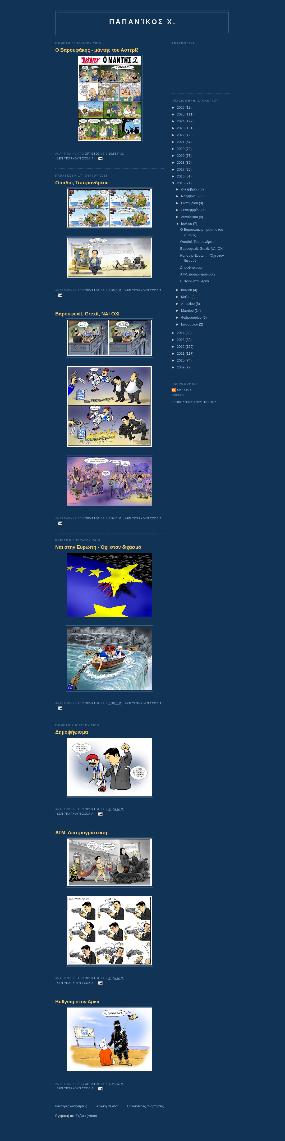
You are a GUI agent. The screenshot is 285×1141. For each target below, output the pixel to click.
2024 (181, 121)
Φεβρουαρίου (192, 317)
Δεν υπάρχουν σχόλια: (76, 158)
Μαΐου (186, 297)
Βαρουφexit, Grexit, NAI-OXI (87, 314)
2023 (181, 128)
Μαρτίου (188, 311)
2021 (181, 142)
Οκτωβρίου (190, 203)
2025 (181, 114)
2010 (181, 360)
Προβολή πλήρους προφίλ (194, 402)
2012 (181, 347)
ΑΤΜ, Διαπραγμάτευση (81, 832)
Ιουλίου (187, 224)
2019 (181, 156)
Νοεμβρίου (190, 196)
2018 (181, 162)
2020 (181, 149)
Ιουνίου (187, 290)
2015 (181, 183)
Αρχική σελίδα (107, 1106)
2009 (181, 367)
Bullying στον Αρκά (77, 1001)
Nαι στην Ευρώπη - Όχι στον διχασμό (98, 547)
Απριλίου (188, 304)
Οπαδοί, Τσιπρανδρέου (82, 182)
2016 (181, 176)
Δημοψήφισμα (71, 732)
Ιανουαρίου (190, 324)
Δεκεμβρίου (190, 189)
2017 (181, 169)
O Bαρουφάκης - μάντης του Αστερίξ (96, 50)
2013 (181, 340)
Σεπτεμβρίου (191, 210)
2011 (181, 353)
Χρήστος (184, 390)
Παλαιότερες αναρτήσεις (145, 1106)
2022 (181, 135)
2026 (181, 107)
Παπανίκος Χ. (142, 22)
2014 (181, 333)
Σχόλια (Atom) (86, 1116)
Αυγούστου (190, 217)
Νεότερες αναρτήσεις (71, 1106)
